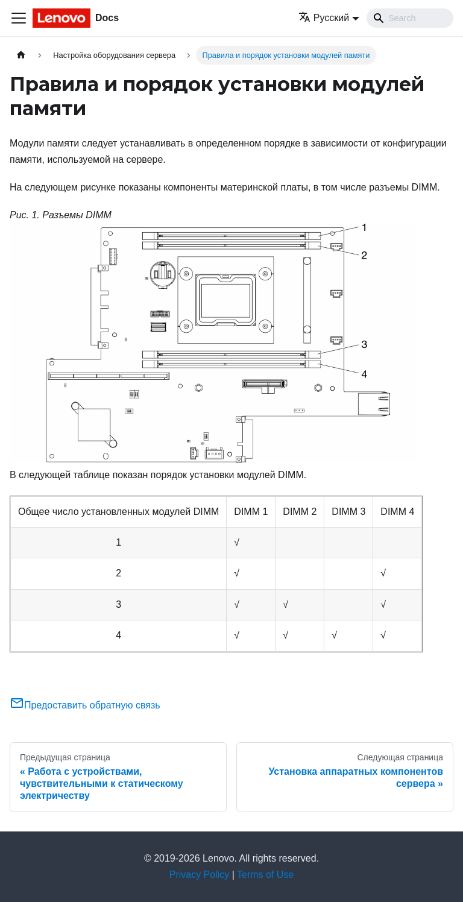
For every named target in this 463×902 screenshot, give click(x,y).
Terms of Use (265, 874)
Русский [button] (323, 18)
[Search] (410, 18)
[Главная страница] (21, 55)
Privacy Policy (199, 874)
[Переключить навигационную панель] (19, 18)
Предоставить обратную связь (85, 705)
